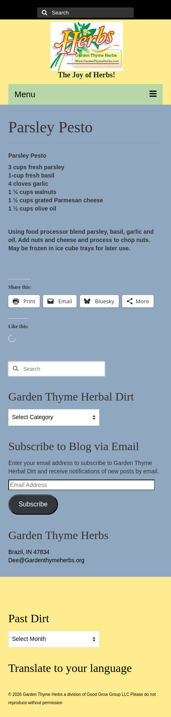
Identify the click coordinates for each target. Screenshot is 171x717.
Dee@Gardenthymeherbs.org (46, 560)
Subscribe (33, 504)
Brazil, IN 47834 (29, 552)
